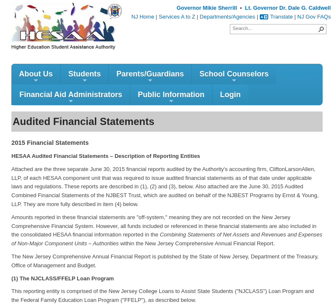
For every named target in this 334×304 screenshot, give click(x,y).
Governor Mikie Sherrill (207, 8)
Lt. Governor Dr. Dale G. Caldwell (288, 8)
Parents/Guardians (150, 77)
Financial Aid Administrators (70, 97)
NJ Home (142, 17)
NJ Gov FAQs (314, 17)
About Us (36, 77)
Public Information (171, 97)
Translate (276, 17)
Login (230, 94)
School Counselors (234, 77)
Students (84, 77)
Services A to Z (177, 17)
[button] (321, 29)
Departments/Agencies (228, 17)
